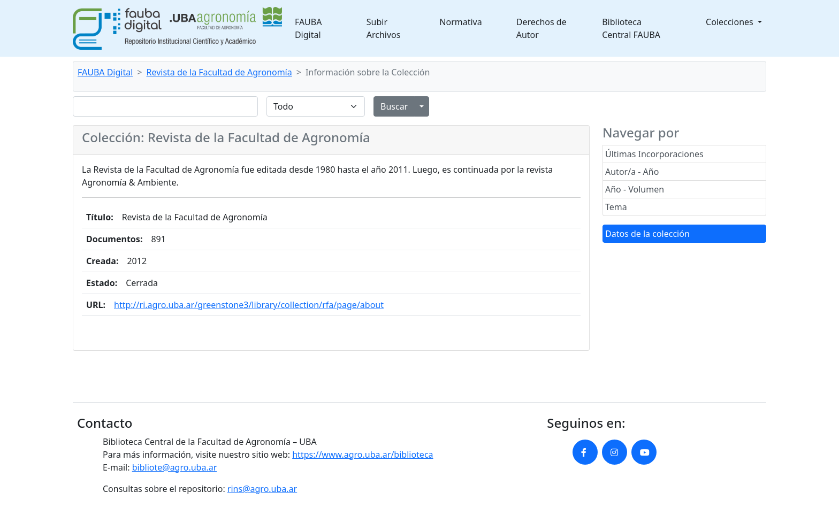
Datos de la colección (647, 234)
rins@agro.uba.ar (262, 489)
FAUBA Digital (308, 28)
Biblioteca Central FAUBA (631, 28)
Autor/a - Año (632, 172)
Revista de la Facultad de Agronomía (219, 72)
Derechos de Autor (541, 28)
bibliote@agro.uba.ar (174, 467)
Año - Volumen (634, 189)
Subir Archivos (384, 28)
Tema (616, 207)
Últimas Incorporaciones (654, 154)
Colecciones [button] (731, 22)
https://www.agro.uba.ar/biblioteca (362, 454)
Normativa (460, 22)
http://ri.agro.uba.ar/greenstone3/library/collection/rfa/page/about (249, 305)
